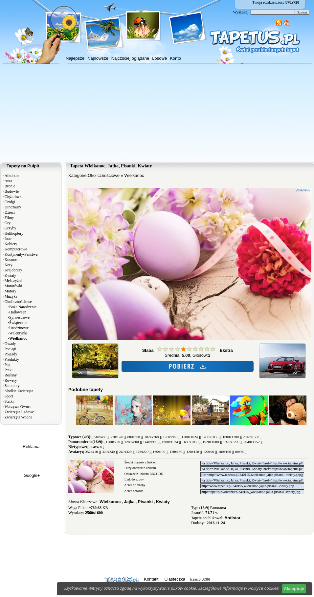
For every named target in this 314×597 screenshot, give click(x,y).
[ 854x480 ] (95, 447)
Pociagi (10, 349)
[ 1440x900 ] (150, 442)
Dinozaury (13, 207)
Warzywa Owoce (18, 406)
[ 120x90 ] (208, 452)
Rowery (11, 380)
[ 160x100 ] (158, 452)
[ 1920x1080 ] (210, 442)
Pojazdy (11, 354)
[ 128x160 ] (176, 452)
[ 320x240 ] (108, 452)
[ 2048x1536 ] (251, 437)
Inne (8, 238)
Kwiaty (10, 275)
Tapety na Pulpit (23, 165)
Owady (10, 343)
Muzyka (11, 296)
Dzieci (10, 212)
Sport (9, 396)
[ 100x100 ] (224, 452)
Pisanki (145, 501)
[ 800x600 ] (133, 437)
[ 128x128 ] (192, 452)
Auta (8, 181)
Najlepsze (75, 58)
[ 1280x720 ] (112, 442)
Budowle (12, 191)
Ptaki (9, 370)
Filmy (9, 217)
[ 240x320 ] (125, 452)
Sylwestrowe (19, 317)
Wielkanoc (134, 175)
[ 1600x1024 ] (170, 442)
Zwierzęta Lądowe (19, 412)
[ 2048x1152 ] (251, 442)
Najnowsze (97, 58)
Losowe (159, 58)
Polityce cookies (263, 588)
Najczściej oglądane (130, 58)
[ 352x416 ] (91, 452)
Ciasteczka (174, 579)
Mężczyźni (13, 280)
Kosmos (11, 259)
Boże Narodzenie (22, 307)
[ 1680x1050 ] (190, 442)
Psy (7, 364)
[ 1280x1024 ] (189, 437)
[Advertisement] (157, 113)
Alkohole (12, 175)
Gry (8, 223)
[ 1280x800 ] (131, 442)
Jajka (129, 501)
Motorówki (13, 286)
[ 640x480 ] (100, 437)
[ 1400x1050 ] (210, 437)
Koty (8, 265)
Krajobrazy (13, 270)
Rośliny (11, 375)
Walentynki (18, 333)
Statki (9, 401)
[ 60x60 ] (239, 452)
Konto (175, 58)
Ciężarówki (14, 196)
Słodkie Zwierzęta (19, 391)
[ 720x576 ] (116, 437)
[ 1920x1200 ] (231, 442)
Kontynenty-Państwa (21, 254)
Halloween (17, 312)
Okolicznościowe (18, 301)
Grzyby (10, 228)
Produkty (12, 359)
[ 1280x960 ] (170, 437)
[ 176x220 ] (142, 452)
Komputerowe (16, 249)
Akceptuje (294, 588)
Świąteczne (18, 322)
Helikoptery (14, 233)
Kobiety (11, 244)
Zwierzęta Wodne (18, 417)
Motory (10, 291)
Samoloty (12, 385)
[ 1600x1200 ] (230, 437)
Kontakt (151, 579)
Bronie (10, 186)
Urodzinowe (19, 328)
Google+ (32, 475)
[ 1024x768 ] (151, 437)
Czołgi (10, 202)
